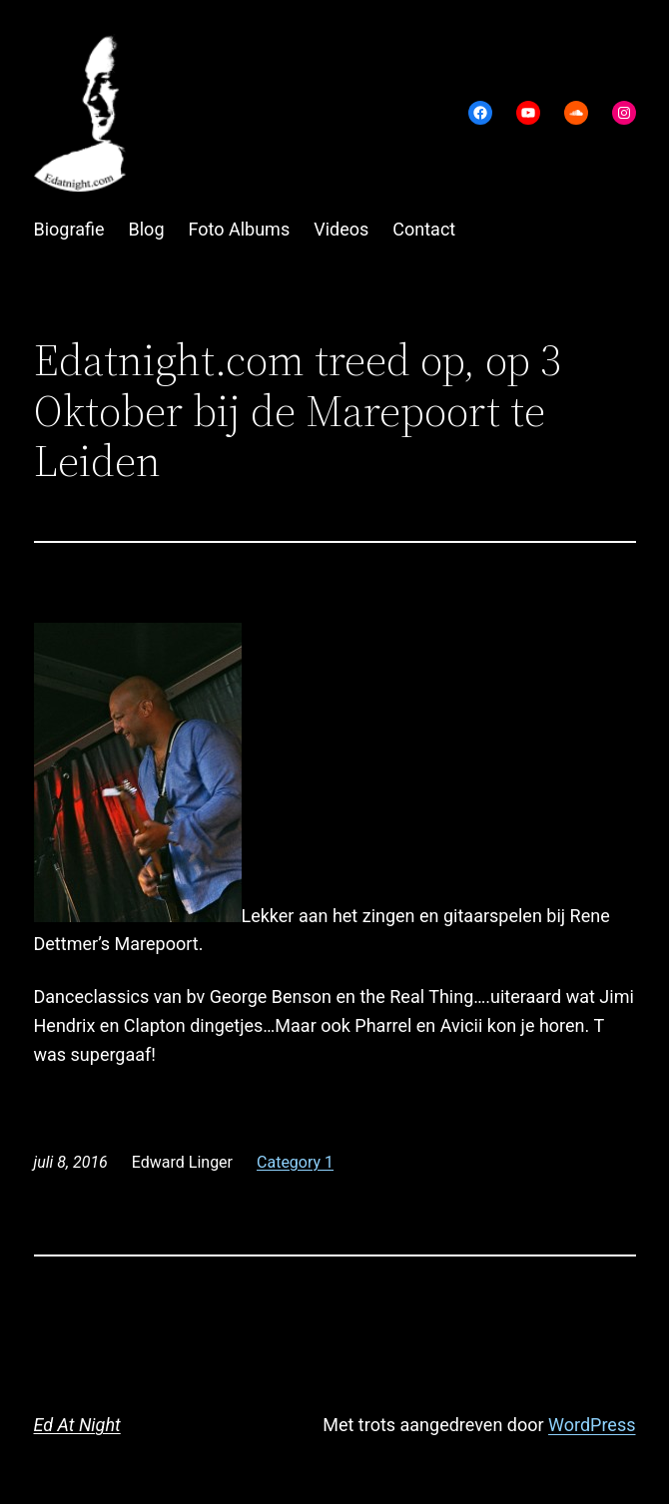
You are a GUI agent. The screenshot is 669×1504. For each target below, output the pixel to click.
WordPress (591, 1424)
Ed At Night (77, 1424)
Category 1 (295, 1162)
